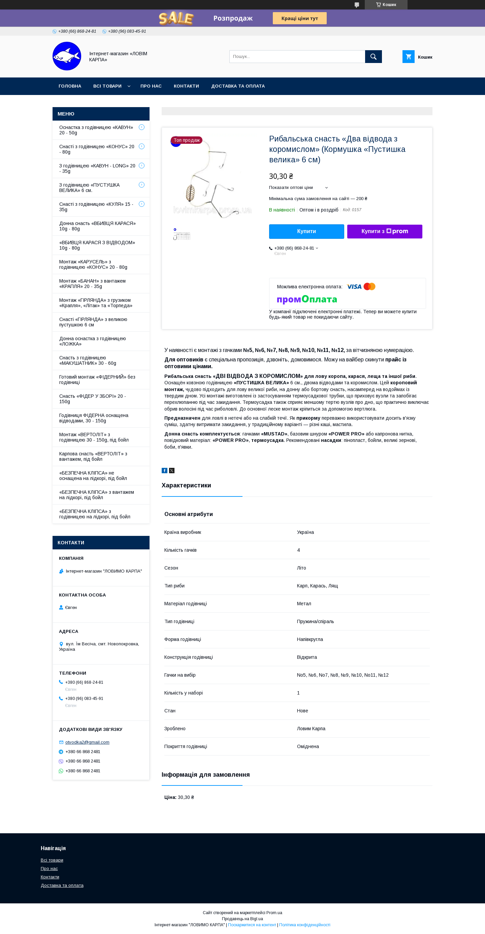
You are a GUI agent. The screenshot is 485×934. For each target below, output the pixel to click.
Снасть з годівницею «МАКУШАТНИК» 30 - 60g (87, 360)
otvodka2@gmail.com (87, 742)
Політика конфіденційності (304, 925)
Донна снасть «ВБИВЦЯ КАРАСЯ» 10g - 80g (97, 226)
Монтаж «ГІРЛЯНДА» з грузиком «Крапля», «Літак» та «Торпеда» (95, 302)
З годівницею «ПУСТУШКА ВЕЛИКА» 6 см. (89, 187)
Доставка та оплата (238, 86)
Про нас (151, 86)
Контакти (186, 86)
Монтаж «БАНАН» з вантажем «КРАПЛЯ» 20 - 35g (92, 283)
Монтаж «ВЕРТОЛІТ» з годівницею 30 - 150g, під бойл (94, 437)
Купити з (384, 231)
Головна (70, 86)
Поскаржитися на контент (252, 925)
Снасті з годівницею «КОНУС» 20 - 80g (96, 149)
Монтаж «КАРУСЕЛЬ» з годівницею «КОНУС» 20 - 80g (93, 264)
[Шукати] (373, 56)
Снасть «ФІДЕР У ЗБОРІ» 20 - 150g (92, 398)
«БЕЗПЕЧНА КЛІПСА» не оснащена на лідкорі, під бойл (93, 475)
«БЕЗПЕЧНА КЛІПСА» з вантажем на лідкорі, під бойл (96, 494)
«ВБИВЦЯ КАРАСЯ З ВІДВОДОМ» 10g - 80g (97, 245)
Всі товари (107, 86)
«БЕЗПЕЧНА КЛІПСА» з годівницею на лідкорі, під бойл (94, 514)
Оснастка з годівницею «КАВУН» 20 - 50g (96, 130)
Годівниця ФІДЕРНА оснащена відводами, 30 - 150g (93, 418)
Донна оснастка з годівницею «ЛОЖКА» (92, 341)
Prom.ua (274, 912)
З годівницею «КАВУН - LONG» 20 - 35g (97, 168)
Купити (306, 231)
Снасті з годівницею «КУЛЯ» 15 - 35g (96, 206)
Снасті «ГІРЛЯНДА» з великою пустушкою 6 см (93, 322)
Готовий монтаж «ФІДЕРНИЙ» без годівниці (97, 379)
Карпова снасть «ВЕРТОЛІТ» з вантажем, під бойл (93, 456)
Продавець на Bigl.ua (242, 918)
